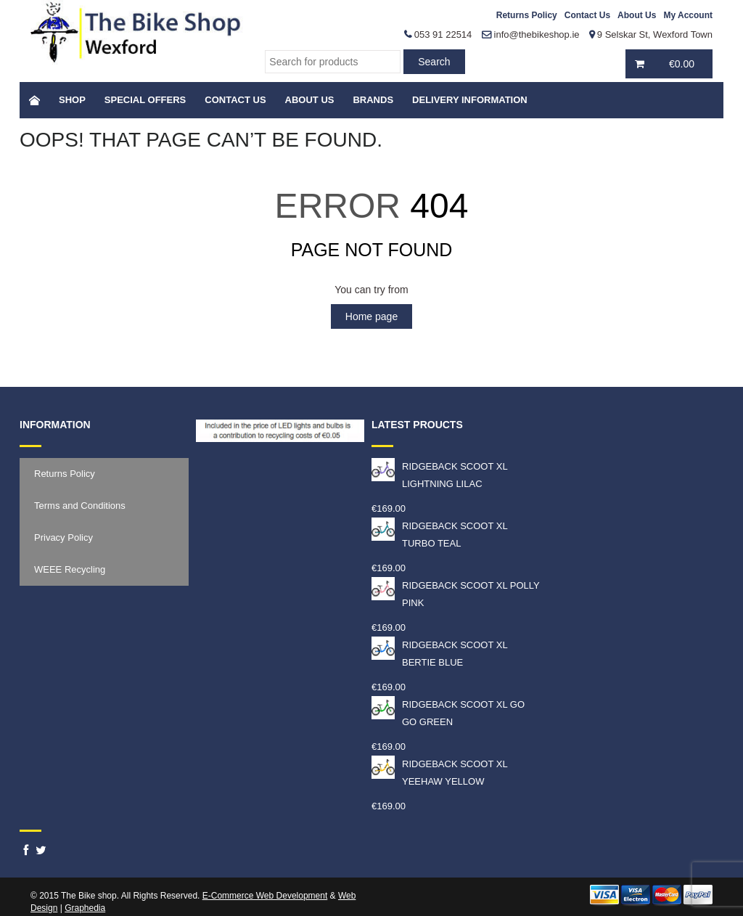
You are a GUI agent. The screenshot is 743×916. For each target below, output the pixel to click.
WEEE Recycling (69, 569)
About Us (636, 15)
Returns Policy (526, 15)
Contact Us (587, 15)
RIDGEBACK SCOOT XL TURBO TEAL (439, 533)
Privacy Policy (63, 537)
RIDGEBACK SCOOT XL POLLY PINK (456, 592)
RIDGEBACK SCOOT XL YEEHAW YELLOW (439, 771)
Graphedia (85, 908)
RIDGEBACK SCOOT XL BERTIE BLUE (439, 652)
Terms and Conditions (80, 505)
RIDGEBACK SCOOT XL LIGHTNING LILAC (439, 473)
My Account (688, 15)
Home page (371, 316)
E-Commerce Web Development (265, 896)
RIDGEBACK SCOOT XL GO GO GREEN (448, 711)
